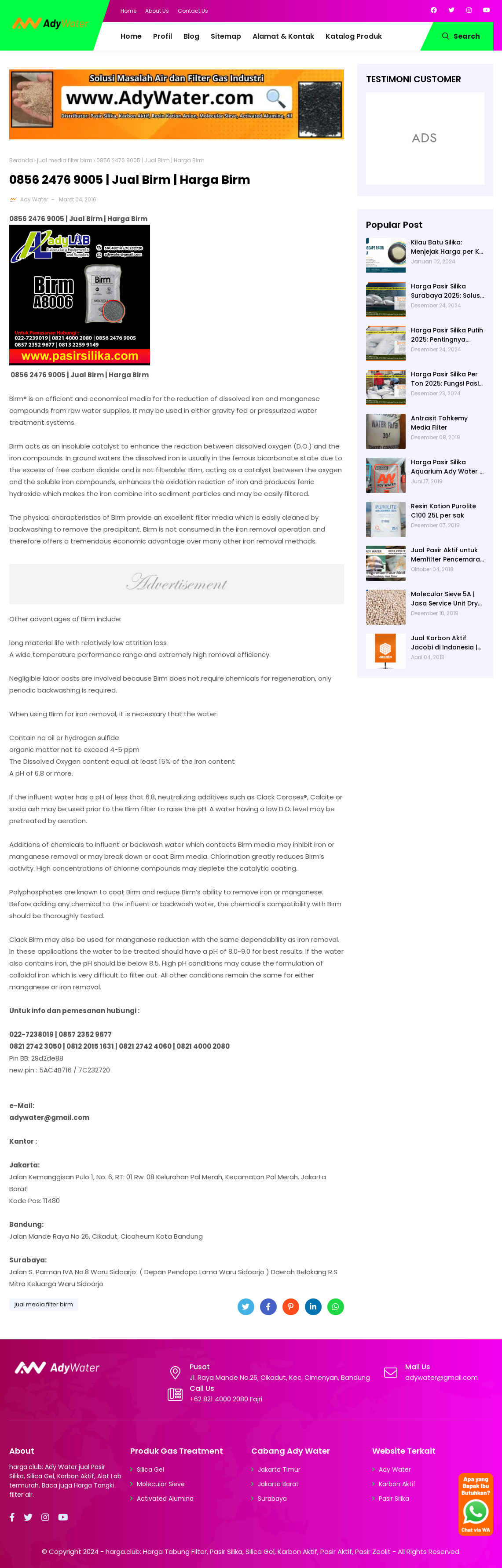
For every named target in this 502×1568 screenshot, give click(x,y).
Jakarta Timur (279, 1469)
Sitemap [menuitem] (226, 36)
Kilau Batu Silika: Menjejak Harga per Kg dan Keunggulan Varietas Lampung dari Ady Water (447, 247)
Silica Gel (150, 1469)
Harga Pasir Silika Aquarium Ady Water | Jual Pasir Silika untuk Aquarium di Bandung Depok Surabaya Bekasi (446, 467)
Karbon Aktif (397, 1484)
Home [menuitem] (131, 36)
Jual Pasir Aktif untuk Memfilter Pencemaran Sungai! (447, 555)
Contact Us (193, 11)
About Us (157, 11)
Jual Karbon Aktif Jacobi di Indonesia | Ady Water (444, 643)
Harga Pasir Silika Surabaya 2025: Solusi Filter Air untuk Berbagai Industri (446, 291)
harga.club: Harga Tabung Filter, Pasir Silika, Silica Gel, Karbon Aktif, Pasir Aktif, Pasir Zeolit (248, 1551)
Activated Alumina (165, 1498)
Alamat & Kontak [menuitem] (283, 36)
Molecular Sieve (161, 1484)
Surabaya (272, 1498)
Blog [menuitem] (191, 36)
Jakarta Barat (278, 1484)
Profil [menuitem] (162, 36)
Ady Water (34, 199)
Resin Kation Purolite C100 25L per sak (443, 511)
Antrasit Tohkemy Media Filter (439, 423)
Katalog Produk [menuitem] (354, 36)
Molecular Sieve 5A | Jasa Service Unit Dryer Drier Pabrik (447, 599)
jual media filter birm (64, 160)
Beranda (21, 160)
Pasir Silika (394, 1498)
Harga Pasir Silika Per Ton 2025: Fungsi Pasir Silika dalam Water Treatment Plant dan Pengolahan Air (446, 379)
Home (128, 11)
